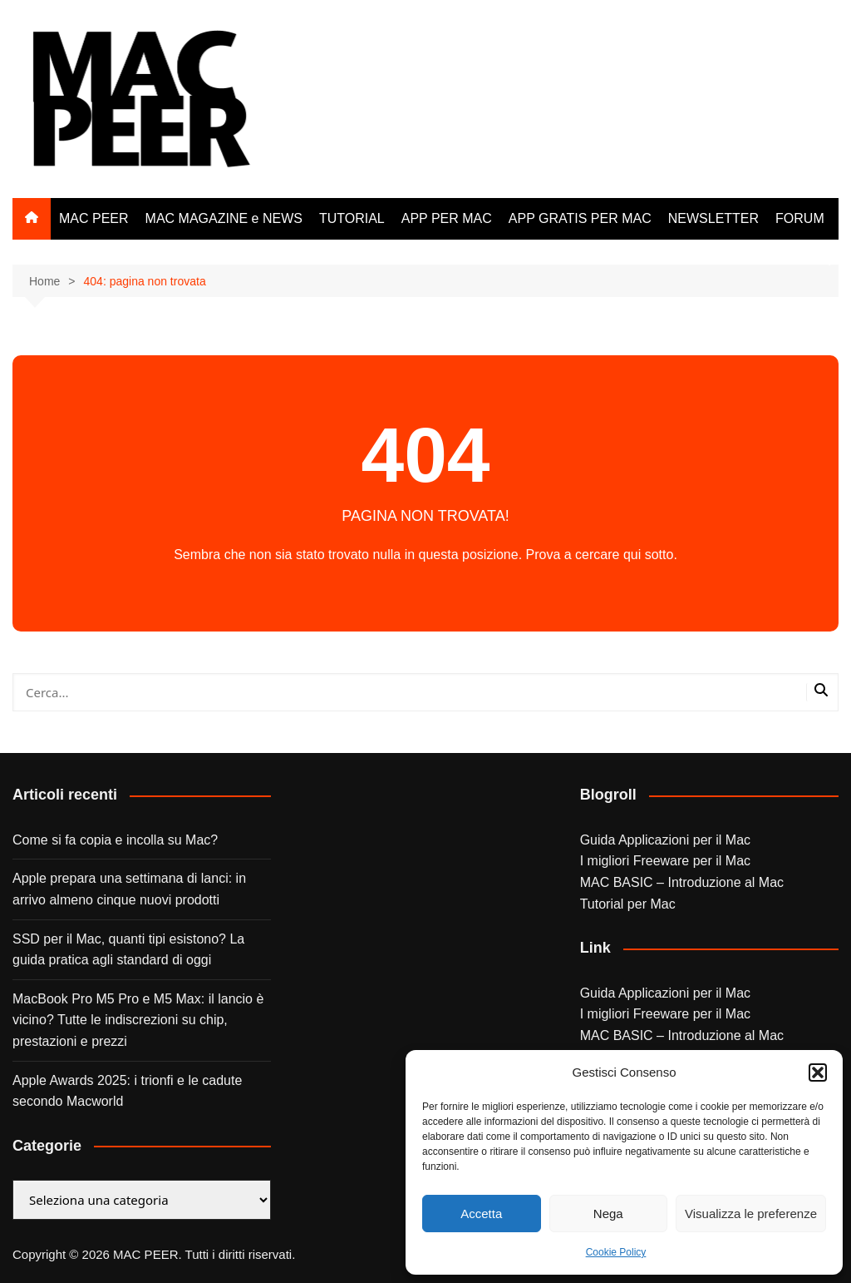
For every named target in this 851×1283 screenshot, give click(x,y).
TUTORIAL (352, 218)
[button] (817, 1072)
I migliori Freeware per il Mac (665, 861)
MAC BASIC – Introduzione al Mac (682, 882)
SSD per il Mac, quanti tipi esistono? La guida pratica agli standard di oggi (128, 950)
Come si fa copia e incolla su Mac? (115, 840)
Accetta (481, 1213)
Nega (608, 1213)
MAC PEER (94, 218)
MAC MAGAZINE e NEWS (224, 218)
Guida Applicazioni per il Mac (665, 840)
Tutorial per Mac (628, 904)
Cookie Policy (616, 1252)
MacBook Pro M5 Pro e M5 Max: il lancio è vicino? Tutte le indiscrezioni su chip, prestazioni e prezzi (137, 1020)
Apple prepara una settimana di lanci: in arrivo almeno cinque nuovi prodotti (129, 889)
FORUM (799, 218)
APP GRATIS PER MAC (580, 218)
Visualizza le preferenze (751, 1213)
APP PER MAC (446, 218)
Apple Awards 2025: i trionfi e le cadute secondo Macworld (127, 1091)
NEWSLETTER (713, 218)
